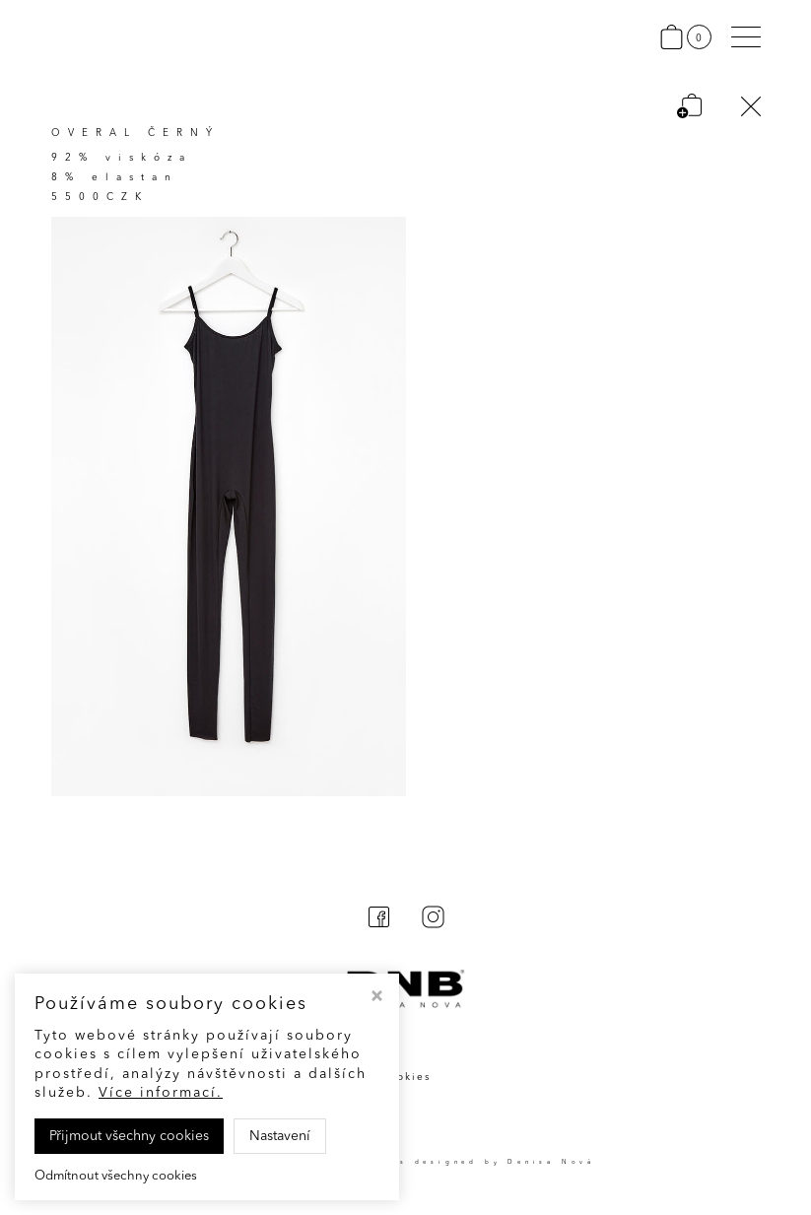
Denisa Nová (551, 1162)
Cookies (405, 1077)
